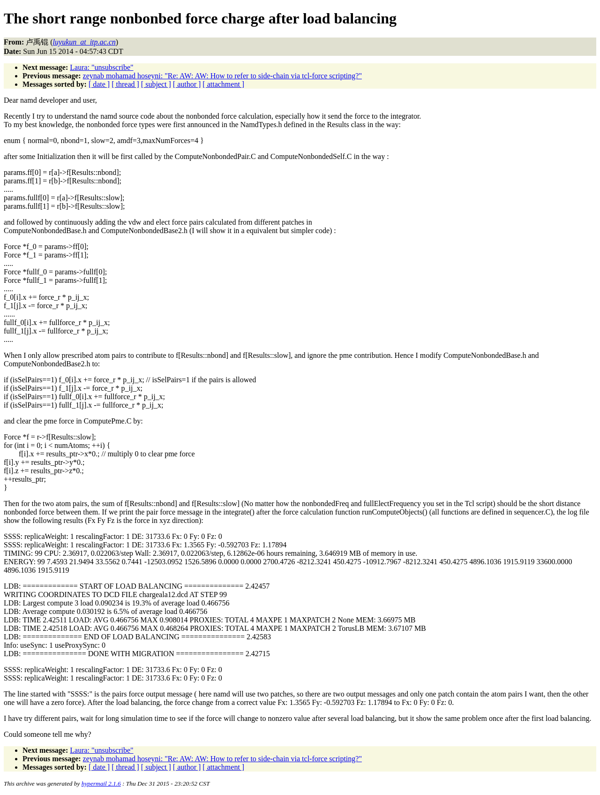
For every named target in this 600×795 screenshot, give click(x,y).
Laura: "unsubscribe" (101, 67)
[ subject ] (156, 84)
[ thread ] (125, 84)
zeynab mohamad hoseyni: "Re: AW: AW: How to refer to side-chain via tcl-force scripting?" (222, 76)
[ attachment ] (223, 84)
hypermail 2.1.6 (101, 783)
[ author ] (187, 84)
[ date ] (99, 84)
